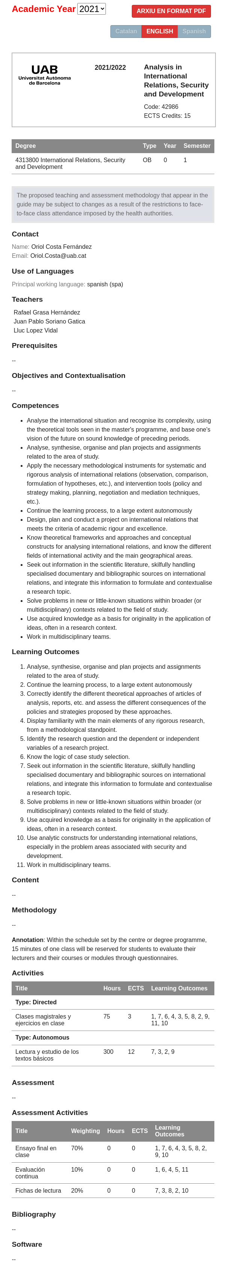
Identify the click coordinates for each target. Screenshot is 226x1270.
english (159, 31)
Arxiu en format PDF (171, 11)
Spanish (194, 31)
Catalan (126, 31)
